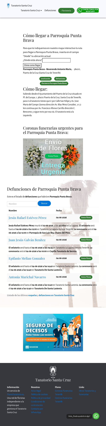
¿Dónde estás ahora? (32, 60)
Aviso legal (36, 391)
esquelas (32, 295)
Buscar (44, 203)
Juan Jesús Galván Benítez (27, 240)
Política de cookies (39, 394)
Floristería (66, 10)
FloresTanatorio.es (15, 394)
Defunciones (50, 10)
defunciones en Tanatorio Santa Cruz (56, 295)
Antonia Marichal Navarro (27, 277)
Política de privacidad (40, 398)
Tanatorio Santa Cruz (21, 5)
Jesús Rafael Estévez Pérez (27, 217)
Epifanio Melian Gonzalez (27, 258)
